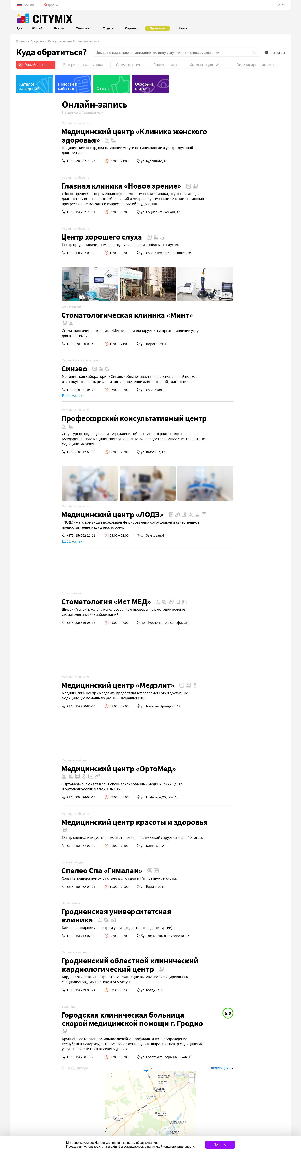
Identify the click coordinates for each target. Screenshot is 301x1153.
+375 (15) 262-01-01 (35, 886)
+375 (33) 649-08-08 (35, 622)
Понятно (220, 1144)
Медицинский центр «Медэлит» (72, 685)
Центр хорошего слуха (56, 237)
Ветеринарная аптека (255, 64)
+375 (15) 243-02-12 (35, 935)
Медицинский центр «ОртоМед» (73, 768)
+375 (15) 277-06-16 (35, 845)
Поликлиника (165, 64)
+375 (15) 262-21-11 (35, 535)
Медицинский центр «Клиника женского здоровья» (89, 135)
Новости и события (67, 86)
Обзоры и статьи (144, 86)
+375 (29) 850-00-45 (35, 343)
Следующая (173, 1067)
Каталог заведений (61, 41)
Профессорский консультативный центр (88, 418)
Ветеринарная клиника (83, 64)
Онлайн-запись (88, 41)
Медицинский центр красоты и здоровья (89, 822)
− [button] (281, 109)
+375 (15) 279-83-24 (35, 990)
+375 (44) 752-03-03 (35, 252)
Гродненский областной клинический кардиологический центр (84, 964)
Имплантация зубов (206, 64)
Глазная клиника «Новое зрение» (76, 186)
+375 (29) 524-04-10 (35, 797)
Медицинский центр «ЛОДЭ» (67, 514)
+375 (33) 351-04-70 (35, 389)
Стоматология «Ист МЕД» (60, 601)
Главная (21, 41)
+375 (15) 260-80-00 (35, 706)
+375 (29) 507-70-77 (35, 161)
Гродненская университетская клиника (70, 915)
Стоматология (128, 64)
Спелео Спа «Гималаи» (56, 870)
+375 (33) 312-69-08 (35, 452)
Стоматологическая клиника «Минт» (81, 315)
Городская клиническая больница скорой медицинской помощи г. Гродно (86, 1019)
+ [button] (281, 104)
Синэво (29, 369)
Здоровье (37, 41)
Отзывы (104, 88)
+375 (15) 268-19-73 (35, 1057)
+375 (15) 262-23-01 (35, 212)
